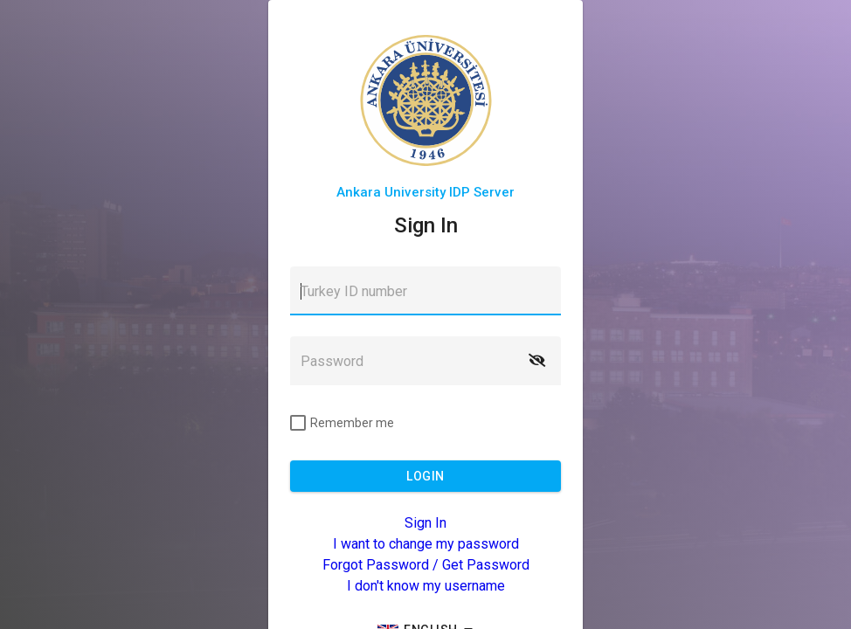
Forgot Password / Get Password (425, 564)
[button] (536, 361)
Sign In (425, 523)
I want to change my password (426, 544)
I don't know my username (426, 585)
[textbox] (425, 290)
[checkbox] (342, 423)
